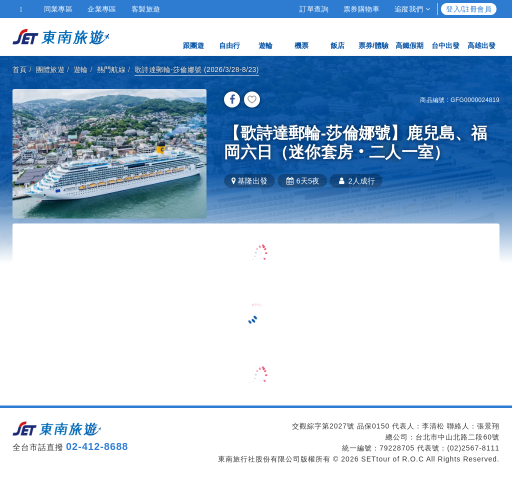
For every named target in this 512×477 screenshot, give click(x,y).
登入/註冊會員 (469, 9)
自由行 (229, 36)
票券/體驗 (373, 36)
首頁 (19, 70)
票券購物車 (362, 9)
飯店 (338, 36)
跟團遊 (193, 36)
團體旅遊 (50, 70)
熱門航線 (111, 70)
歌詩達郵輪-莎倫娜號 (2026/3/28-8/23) (196, 70)
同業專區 (58, 9)
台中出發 (446, 36)
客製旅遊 (146, 9)
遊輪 (266, 36)
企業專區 (102, 9)
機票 (302, 36)
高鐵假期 (410, 36)
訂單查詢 (314, 9)
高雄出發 (482, 36)
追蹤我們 (412, 9)
